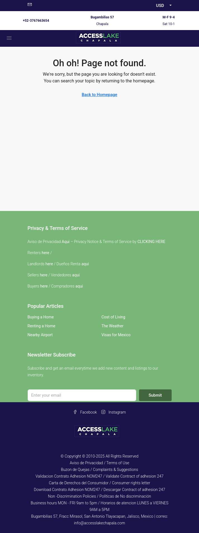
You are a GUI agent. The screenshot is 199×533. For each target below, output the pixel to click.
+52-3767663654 (36, 21)
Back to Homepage (99, 94)
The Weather (113, 326)
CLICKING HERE (151, 241)
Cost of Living (113, 317)
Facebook (85, 412)
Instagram (113, 412)
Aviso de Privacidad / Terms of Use (99, 463)
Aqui (65, 241)
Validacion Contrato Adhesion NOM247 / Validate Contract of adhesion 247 (99, 476)
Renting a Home (42, 326)
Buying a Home (41, 317)
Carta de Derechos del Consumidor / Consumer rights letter (99, 483)
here (45, 252)
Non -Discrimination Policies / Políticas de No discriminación (99, 496)
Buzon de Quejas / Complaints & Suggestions (99, 469)
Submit (155, 395)
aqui (85, 264)
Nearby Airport (40, 335)
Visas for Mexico (116, 335)
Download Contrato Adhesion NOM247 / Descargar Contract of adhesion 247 (99, 489)
